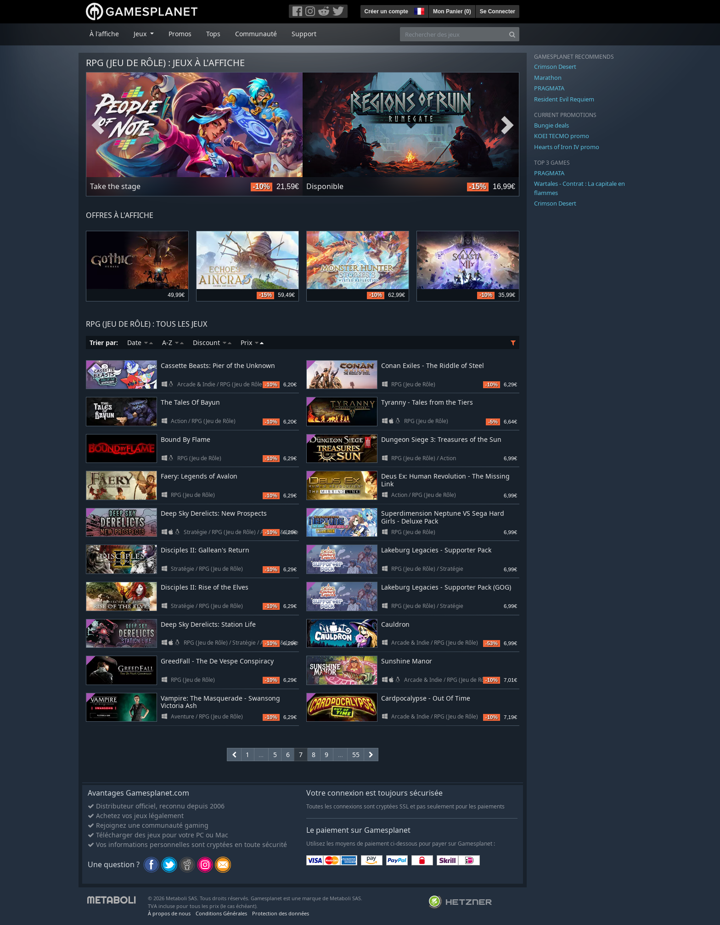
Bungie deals (551, 125)
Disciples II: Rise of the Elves (204, 587)
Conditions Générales (221, 913)
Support (304, 33)
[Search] (512, 34)
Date (140, 342)
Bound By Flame (185, 439)
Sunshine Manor (406, 661)
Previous (98, 125)
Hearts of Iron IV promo (566, 147)
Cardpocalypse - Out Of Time (425, 698)
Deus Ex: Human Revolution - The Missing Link (445, 480)
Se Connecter (497, 11)
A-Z (173, 342)
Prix (252, 342)
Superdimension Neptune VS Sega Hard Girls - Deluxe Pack (442, 517)
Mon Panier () (452, 11)
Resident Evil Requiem (564, 99)
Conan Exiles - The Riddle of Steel (432, 365)
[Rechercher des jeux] (453, 34)
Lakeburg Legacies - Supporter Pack (436, 550)
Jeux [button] (141, 33)
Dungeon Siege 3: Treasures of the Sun (441, 439)
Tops (213, 33)
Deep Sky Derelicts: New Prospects (214, 513)
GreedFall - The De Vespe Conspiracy (217, 661)
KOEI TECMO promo (561, 136)
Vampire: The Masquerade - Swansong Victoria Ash (220, 702)
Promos (180, 33)
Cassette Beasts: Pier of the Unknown (218, 365)
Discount (212, 342)
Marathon (548, 77)
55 (356, 754)
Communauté (256, 33)
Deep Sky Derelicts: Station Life (208, 624)
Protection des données (280, 913)
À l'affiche (104, 33)
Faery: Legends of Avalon (199, 476)
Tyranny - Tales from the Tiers (427, 402)
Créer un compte (386, 11)
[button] (418, 10)
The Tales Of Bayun (190, 402)
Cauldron (395, 624)
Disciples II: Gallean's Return (205, 550)
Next (507, 125)
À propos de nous (169, 913)
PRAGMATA (549, 88)
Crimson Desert (555, 66)
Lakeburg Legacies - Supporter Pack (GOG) (446, 587)
